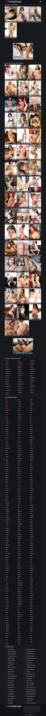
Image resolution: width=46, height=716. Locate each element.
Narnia (20, 599)
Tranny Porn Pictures (30, 665)
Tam (31, 559)
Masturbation (21, 384)
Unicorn (32, 593)
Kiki (19, 463)
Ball (7, 450)
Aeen (7, 401)
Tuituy (31, 587)
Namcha (20, 580)
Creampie (9, 386)
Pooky (31, 481)
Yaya (31, 620)
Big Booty (9, 373)
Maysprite (20, 524)
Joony (19, 427)
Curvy (7, 392)
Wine (31, 614)
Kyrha (20, 473)
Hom (7, 631)
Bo (7, 484)
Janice (19, 404)
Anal (8, 360)
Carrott (8, 509)
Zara (31, 641)
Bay (7, 458)
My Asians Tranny (30, 653)
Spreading (33, 377)
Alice (7, 406)
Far (7, 578)
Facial (8, 394)
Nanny (20, 595)
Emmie (8, 568)
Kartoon (20, 454)
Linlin (19, 492)
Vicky (31, 597)
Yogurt (32, 627)
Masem (20, 519)
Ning (19, 622)
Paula (32, 450)
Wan (31, 603)
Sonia (31, 534)
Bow (7, 494)
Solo (32, 375)
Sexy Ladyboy (11, 669)
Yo (31, 625)
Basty (7, 456)
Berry (7, 479)
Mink (19, 551)
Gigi (7, 599)
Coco (7, 526)
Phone (32, 458)
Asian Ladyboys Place (30, 689)
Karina (20, 448)
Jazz (19, 408)
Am (7, 414)
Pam (31, 433)
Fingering (20, 362)
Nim (19, 618)
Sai (31, 502)
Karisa (19, 450)
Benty (8, 475)
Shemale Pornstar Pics (31, 691)
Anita (7, 425)
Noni (19, 635)
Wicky (32, 610)
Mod (19, 561)
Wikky (31, 612)
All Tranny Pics (11, 671)
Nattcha (20, 603)
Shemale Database (12, 651)
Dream (8, 557)
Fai (7, 574)
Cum (8, 388)
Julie (19, 435)
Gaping (20, 367)
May (19, 521)
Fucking (20, 365)
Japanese (21, 375)
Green (8, 620)
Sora (31, 538)
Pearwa (32, 454)
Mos (19, 572)
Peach (32, 452)
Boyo (7, 496)
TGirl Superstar (11, 680)
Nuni (31, 406)
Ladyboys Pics (11, 662)
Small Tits (33, 371)
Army (7, 441)
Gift (7, 595)
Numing (32, 404)
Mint (19, 555)
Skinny (32, 367)
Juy (19, 439)
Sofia (31, 528)
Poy (31, 486)
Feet (19, 360)
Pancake (32, 437)
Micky (20, 538)
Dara (7, 538)
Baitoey (8, 448)
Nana (19, 589)
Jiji (19, 423)
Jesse (19, 416)
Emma (8, 566)
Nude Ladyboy (11, 687)
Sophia (32, 536)
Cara (7, 507)
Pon (31, 475)
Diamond (8, 553)
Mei (19, 532)
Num (31, 401)
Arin (7, 435)
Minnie (19, 553)
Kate (19, 456)
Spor (31, 540)
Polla (31, 473)
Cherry (8, 517)
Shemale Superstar (30, 649)
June (19, 437)
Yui (31, 635)
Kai (19, 444)
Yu (31, 633)
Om (31, 420)
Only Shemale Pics (30, 651)
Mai (19, 507)
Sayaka (32, 515)
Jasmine (20, 406)
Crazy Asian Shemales (31, 658)
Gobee (7, 608)
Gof (7, 610)
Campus (8, 502)
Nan (19, 587)
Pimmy (32, 467)
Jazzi (20, 410)
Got (7, 616)
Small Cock (33, 369)
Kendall (20, 458)
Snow (31, 524)
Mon (19, 564)
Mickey (20, 536)
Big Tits (8, 377)
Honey (8, 633)
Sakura (32, 505)
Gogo (7, 612)
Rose (32, 498)
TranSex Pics (10, 682)
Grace (8, 618)
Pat (31, 446)
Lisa (19, 494)
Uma (31, 591)
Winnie (32, 616)
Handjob (20, 369)
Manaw (20, 511)
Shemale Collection (12, 653)
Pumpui (32, 490)
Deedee (8, 545)
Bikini (8, 379)
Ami (7, 416)
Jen (19, 412)
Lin (19, 488)
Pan (31, 435)
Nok (19, 631)
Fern (7, 582)
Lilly (19, 484)
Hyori (7, 635)
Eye (7, 572)
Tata (31, 566)
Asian (8, 362)
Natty (20, 606)
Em (7, 564)
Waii (31, 601)
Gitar (7, 606)
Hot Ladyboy (10, 700)
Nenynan (20, 614)
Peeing (20, 390)
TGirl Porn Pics (29, 662)
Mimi (19, 545)
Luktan (20, 498)
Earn (7, 559)
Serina (32, 517)
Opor (31, 427)
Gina (7, 603)
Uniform (32, 390)
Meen (19, 528)
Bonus (8, 490)
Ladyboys (28, 671)
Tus (31, 589)
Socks (32, 373)
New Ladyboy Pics (11, 698)
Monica (20, 568)
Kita (19, 467)
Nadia (20, 576)
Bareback (9, 369)
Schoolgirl (32, 362)
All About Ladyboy (11, 667)
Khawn (20, 460)
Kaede (19, 441)
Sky (31, 519)
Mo (19, 559)
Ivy (7, 641)
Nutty (32, 410)
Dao (7, 536)
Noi (19, 629)
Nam (19, 578)
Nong (19, 633)
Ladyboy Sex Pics (11, 678)
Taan (32, 555)
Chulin (8, 521)
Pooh (32, 479)
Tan (31, 561)
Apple (7, 433)
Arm (7, 439)
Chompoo (8, 519)
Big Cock (8, 375)
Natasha (20, 601)
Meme (20, 534)
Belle (7, 473)
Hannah (8, 627)
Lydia (19, 500)
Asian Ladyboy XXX (30, 696)
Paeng (32, 429)
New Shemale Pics (30, 669)
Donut (8, 555)
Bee (7, 465)
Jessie (19, 418)
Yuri (31, 639)
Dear (7, 542)
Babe (7, 367)
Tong (31, 578)
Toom (31, 582)
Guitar (8, 622)
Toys (32, 388)
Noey (19, 627)
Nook (19, 641)
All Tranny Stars (11, 685)
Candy (8, 505)
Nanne (19, 593)
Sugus (32, 545)
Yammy (32, 618)
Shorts (32, 365)
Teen (32, 384)
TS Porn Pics (29, 680)
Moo (19, 570)
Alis (7, 408)
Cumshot (8, 390)
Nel (19, 610)
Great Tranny (10, 674)
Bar (7, 454)
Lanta (20, 477)
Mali (19, 509)
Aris (7, 437)
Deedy (7, 547)
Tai (31, 557)
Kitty (19, 469)
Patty (32, 448)
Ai (7, 404)
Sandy (32, 511)
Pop (31, 484)
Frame (8, 589)
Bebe (7, 463)
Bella (7, 471)
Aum (7, 444)
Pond (32, 477)
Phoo (31, 460)
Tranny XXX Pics (11, 691)
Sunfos (32, 547)
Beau (7, 460)
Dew (7, 551)
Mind (19, 547)
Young (32, 392)
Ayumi (8, 446)
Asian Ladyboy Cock (30, 676)
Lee (19, 479)
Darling (7, 540)
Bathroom (8, 371)
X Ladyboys (30, 714)
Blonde (8, 381)
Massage (20, 381)
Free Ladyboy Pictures (12, 656)
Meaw (19, 526)
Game (8, 591)
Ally (7, 412)
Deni (7, 549)
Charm (7, 513)
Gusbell (8, 625)
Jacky (7, 643)
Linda (19, 490)
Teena (32, 568)
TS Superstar (10, 689)
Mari (19, 515)
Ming (19, 549)
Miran (20, 557)
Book (7, 492)
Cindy (7, 524)
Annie (7, 431)
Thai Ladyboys (11, 649)
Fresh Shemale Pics (30, 667)
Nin (19, 620)
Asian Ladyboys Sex (30, 687)
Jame (19, 401)
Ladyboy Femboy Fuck (31, 694)
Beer (7, 467)
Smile (32, 521)
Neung (19, 616)
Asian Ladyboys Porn (30, 674)
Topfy (31, 585)
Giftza (7, 597)
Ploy (31, 471)
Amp (7, 418)
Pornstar (20, 392)
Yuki (31, 637)
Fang (7, 576)
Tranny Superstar (30, 698)
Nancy (20, 591)
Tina (31, 574)
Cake (7, 500)
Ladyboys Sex (29, 700)
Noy (31, 399)
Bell (7, 469)
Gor (7, 614)
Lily (19, 486)
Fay (7, 580)
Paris (32, 444)
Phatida (32, 456)
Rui (31, 500)
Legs (19, 377)
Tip (31, 576)
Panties (20, 386)
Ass (7, 365)
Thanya (32, 570)
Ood (31, 423)
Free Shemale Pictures (12, 676)
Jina (19, 425)
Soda (32, 526)
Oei (31, 412)
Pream (32, 488)
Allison (8, 410)
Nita (19, 625)
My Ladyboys (10, 665)
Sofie (32, 530)
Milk (19, 540)
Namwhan (20, 585)
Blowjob (8, 384)
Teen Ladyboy (29, 678)
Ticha (32, 572)
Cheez (7, 515)
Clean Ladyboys (29, 660)
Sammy (32, 507)
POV (19, 394)
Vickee (32, 595)
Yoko (32, 629)
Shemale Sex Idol (30, 656)
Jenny (20, 414)
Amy (7, 420)
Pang (32, 439)
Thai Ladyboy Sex (11, 696)
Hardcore (21, 371)
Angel (8, 423)
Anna (7, 429)
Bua (7, 498)
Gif (7, 593)
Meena (20, 530)
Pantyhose (21, 388)
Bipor (7, 481)
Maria (19, 517)
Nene (19, 612)
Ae (7, 399)
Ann (7, 427)
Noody (19, 639)
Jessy (20, 420)
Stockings (32, 379)
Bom (7, 486)
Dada (7, 534)
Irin (7, 639)
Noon (19, 643)
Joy (19, 429)
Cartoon (8, 511)
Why (31, 608)
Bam (7, 452)
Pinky (32, 469)
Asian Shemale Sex (30, 682)
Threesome (33, 386)
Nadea (19, 574)
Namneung (20, 582)
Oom (31, 425)
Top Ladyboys (11, 694)
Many (20, 513)
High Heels (21, 373)
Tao (31, 564)
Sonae (32, 532)
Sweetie (32, 553)
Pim (31, 465)
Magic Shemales (11, 658)
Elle (7, 561)
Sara (31, 513)
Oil (31, 416)
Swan (32, 551)
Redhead (32, 360)
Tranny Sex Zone (30, 685)
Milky (19, 542)
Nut (31, 408)
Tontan (32, 580)
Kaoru (20, 446)
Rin (31, 494)
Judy (19, 433)
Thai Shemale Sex (11, 660)
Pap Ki (31, 441)
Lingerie (20, 379)
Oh (31, 414)
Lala (19, 475)
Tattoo (32, 381)
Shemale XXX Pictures (31, 703)
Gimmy (8, 601)
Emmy (8, 570)
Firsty (7, 587)
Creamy (8, 530)
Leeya (20, 481)
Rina (31, 496)
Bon (7, 488)
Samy (32, 509)
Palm (32, 431)
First (7, 585)
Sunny (32, 549)
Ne (19, 608)
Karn (19, 452)
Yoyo (32, 631)
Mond (20, 566)
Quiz (31, 492)
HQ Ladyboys (10, 703)
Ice (7, 637)
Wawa (32, 606)
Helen (7, 629)
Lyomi (19, 502)
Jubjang (20, 431)
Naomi (19, 597)
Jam (19, 399)
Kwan (20, 471)
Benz (7, 477)
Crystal (7, 532)
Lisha (19, 496)
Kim (19, 465)
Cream (7, 528)
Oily (31, 418)
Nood (19, 637)
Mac (19, 505)
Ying (31, 622)
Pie (31, 463)
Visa (31, 599)
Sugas (32, 542)
